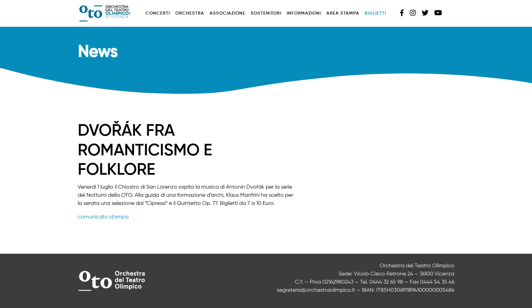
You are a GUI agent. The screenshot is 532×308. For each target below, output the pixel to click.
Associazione (227, 13)
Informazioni (304, 13)
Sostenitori (266, 13)
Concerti (158, 13)
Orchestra (189, 13)
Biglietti (375, 13)
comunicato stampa (103, 217)
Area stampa (342, 13)
